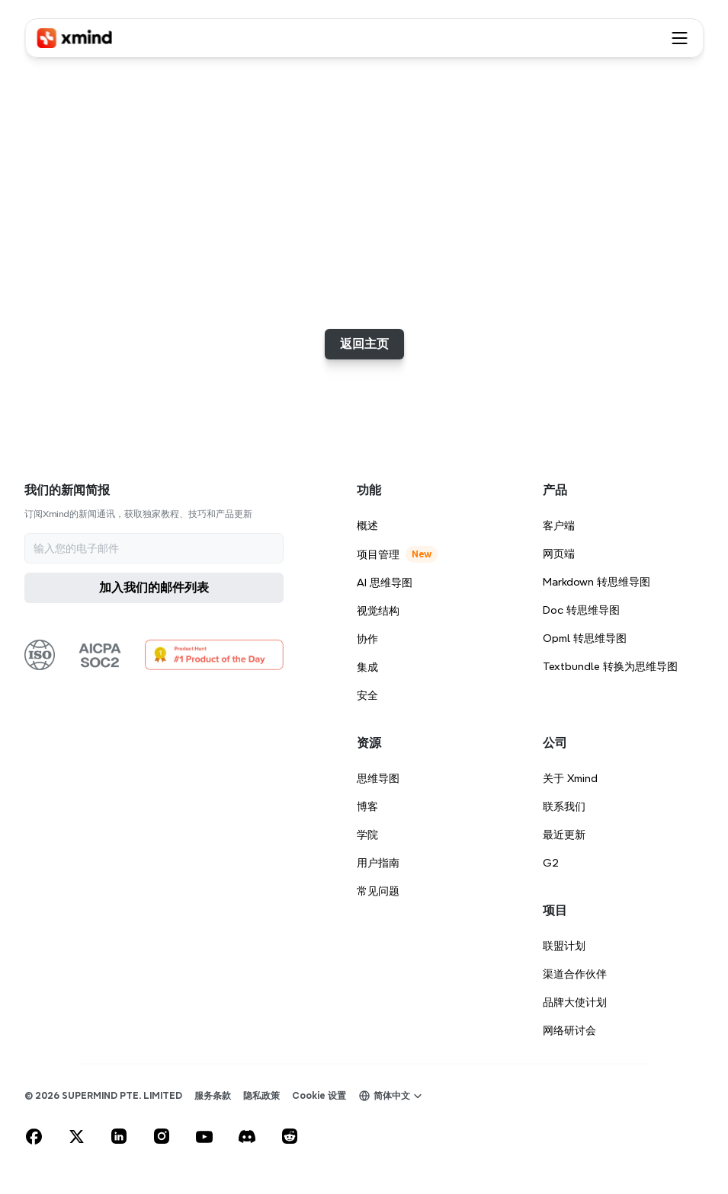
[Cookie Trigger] (319, 1095)
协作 (367, 639)
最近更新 (564, 834)
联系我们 (564, 806)
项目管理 (378, 554)
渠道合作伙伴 (575, 974)
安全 (367, 695)
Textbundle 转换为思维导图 (610, 666)
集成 (367, 667)
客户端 (559, 525)
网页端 (559, 553)
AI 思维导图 (384, 582)
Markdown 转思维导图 (596, 581)
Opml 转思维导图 (585, 638)
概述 (367, 525)
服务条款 (212, 1095)
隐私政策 (261, 1095)
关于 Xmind (570, 778)
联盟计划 (564, 945)
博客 (367, 806)
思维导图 (378, 778)
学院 (367, 834)
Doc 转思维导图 (581, 610)
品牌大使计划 (575, 1002)
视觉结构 (378, 610)
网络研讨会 (569, 1030)
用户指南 (378, 862)
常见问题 (378, 891)
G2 (551, 862)
